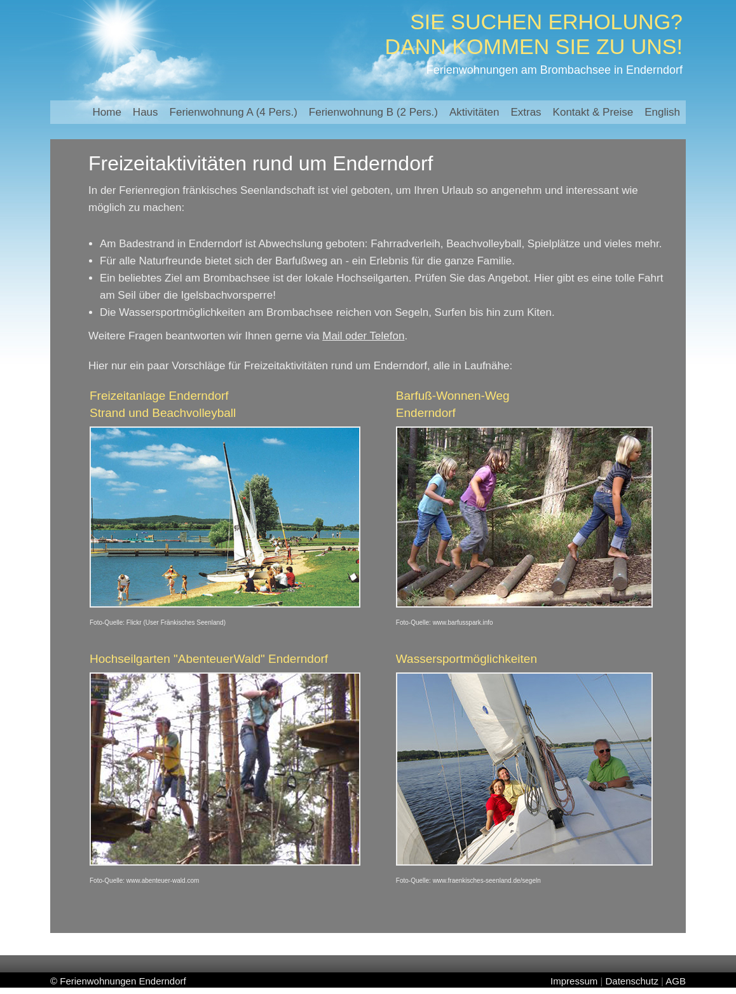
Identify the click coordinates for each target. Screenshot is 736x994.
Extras (525, 112)
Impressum (573, 981)
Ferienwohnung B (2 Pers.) (373, 112)
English (662, 112)
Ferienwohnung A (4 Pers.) (233, 112)
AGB (675, 981)
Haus (145, 112)
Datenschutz (632, 981)
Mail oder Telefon (363, 336)
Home (107, 112)
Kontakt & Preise (593, 112)
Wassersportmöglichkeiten (466, 658)
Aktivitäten (474, 112)
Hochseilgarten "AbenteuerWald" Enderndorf (209, 658)
